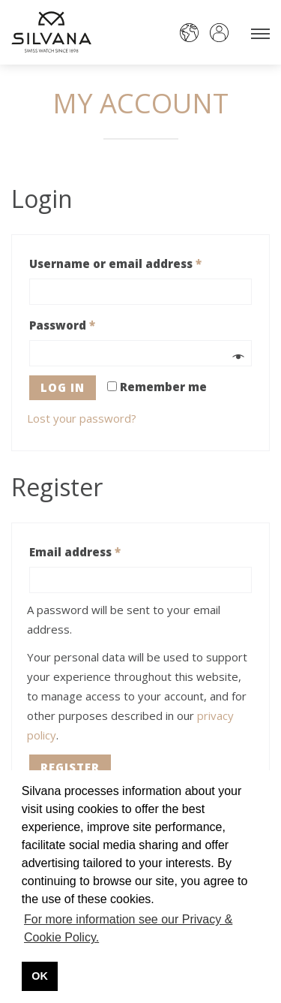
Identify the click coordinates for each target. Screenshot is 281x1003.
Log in (62, 387)
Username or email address (115, 263)
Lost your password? (81, 418)
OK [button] (39, 976)
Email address (75, 551)
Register (70, 767)
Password (62, 325)
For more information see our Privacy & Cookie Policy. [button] (128, 928)
